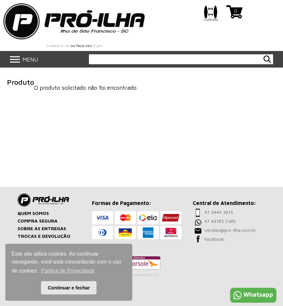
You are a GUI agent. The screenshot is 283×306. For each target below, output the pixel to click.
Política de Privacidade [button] (68, 271)
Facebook (214, 239)
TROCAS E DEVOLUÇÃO (44, 236)
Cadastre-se (57, 45)
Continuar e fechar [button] (69, 287)
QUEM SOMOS (33, 213)
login (97, 45)
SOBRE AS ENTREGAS (42, 228)
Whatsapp (253, 294)
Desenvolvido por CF (141, 275)
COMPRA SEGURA (38, 221)
